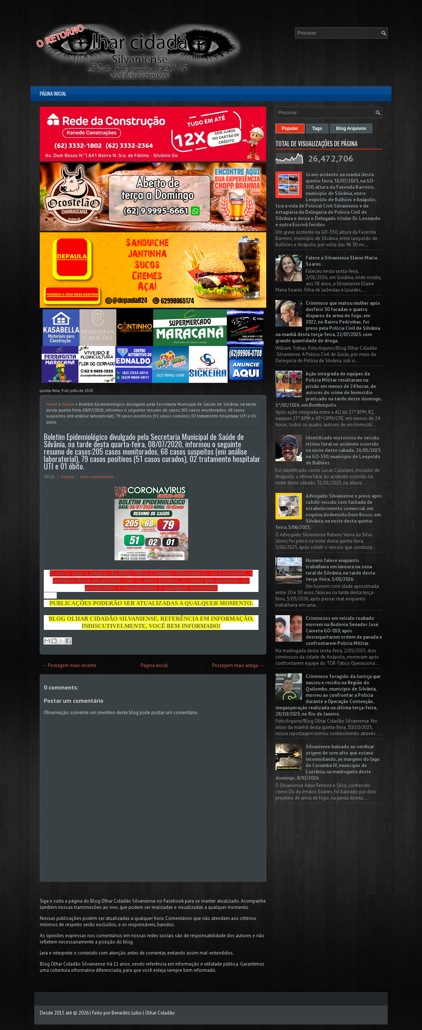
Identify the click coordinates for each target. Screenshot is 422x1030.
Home (51, 404)
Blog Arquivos (351, 128)
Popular (290, 128)
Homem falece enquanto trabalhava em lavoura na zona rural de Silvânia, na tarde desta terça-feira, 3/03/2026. (340, 569)
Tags (317, 128)
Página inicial (53, 93)
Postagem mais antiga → (238, 665)
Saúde (68, 404)
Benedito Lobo (127, 1013)
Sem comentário (96, 476)
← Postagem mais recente (69, 665)
